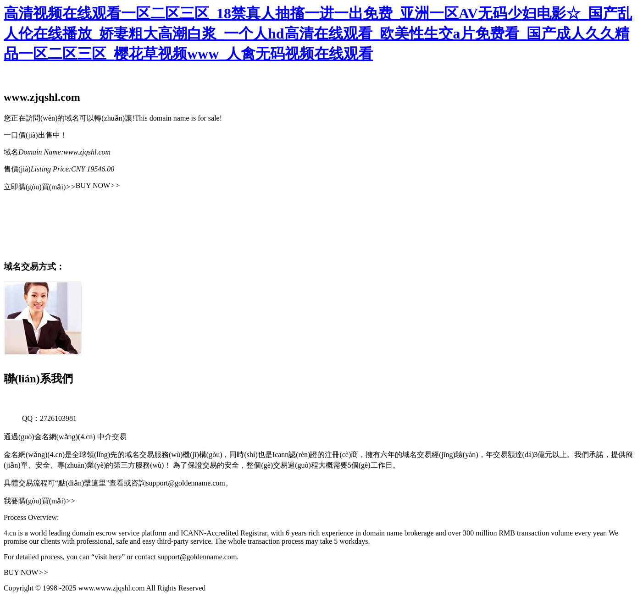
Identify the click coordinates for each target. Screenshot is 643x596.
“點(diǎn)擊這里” (82, 483)
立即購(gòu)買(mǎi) (40, 187)
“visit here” (108, 557)
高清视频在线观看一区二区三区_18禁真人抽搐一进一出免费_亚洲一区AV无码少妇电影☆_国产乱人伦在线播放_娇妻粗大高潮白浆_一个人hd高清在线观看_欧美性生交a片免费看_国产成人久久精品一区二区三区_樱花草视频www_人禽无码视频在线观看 (318, 33)
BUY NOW (98, 185)
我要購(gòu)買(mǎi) (40, 501)
